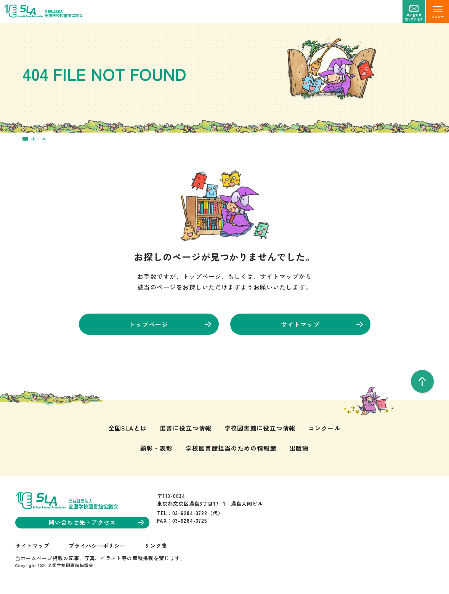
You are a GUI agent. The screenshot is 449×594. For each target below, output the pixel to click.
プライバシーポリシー (97, 545)
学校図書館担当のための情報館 (231, 448)
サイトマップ (322, 324)
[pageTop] (422, 381)
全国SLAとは (127, 427)
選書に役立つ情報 (186, 427)
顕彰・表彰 (156, 448)
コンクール (324, 427)
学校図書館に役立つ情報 (260, 427)
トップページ (170, 324)
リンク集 (155, 545)
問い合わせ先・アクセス (96, 522)
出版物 (299, 448)
